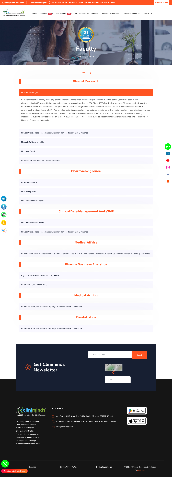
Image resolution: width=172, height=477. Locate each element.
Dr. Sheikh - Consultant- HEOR (34, 285)
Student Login (161, 2)
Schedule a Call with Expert (14, 471)
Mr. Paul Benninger (29, 92)
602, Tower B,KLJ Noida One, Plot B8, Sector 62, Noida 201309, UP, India (84, 416)
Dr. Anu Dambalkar (29, 182)
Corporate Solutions (110, 14)
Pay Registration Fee (132, 14)
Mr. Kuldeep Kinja (28, 191)
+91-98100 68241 (108, 421)
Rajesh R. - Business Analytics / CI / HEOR (40, 275)
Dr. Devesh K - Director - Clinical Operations (40, 160)
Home (33, 14)
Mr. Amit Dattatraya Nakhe (32, 142)
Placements (63, 14)
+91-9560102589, (59, 3)
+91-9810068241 (107, 3)
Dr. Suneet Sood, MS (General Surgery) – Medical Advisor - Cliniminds (51, 306)
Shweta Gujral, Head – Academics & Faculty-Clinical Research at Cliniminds (54, 133)
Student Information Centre (86, 14)
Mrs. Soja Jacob (28, 151)
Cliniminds (141, 470)
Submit (139, 355)
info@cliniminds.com (13, 3)
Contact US (148, 14)
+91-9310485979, (91, 3)
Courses (46, 14)
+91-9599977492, (75, 3)
